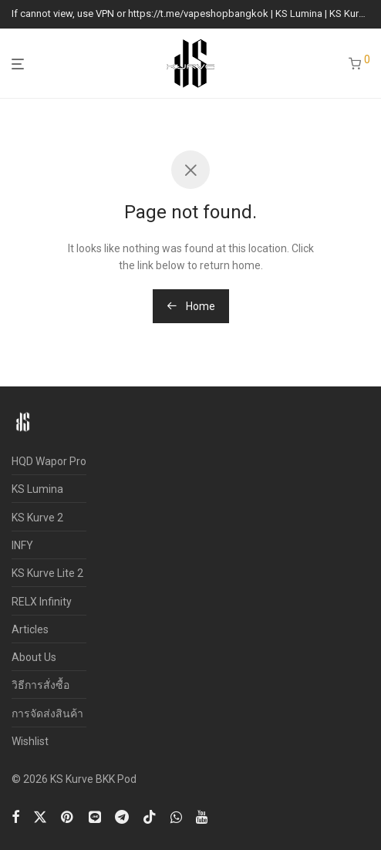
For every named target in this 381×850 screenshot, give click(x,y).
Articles (30, 629)
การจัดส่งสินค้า (47, 713)
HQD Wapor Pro (49, 461)
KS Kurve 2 (37, 517)
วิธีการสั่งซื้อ (40, 685)
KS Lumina (37, 489)
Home (191, 306)
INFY (22, 545)
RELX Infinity (42, 601)
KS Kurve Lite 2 (47, 573)
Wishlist (30, 741)
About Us (34, 657)
